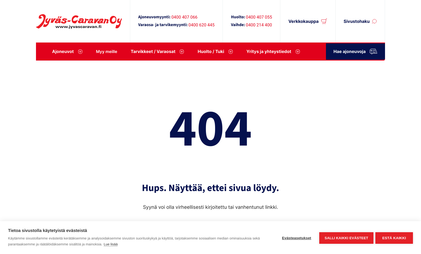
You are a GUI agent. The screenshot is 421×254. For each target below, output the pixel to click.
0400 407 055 (259, 17)
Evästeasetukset (295, 238)
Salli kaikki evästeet (345, 238)
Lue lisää (111, 244)
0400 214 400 (259, 24)
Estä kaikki (394, 238)
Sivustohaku (357, 21)
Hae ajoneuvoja (355, 51)
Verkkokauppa (303, 21)
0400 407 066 (184, 17)
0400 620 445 (201, 24)
